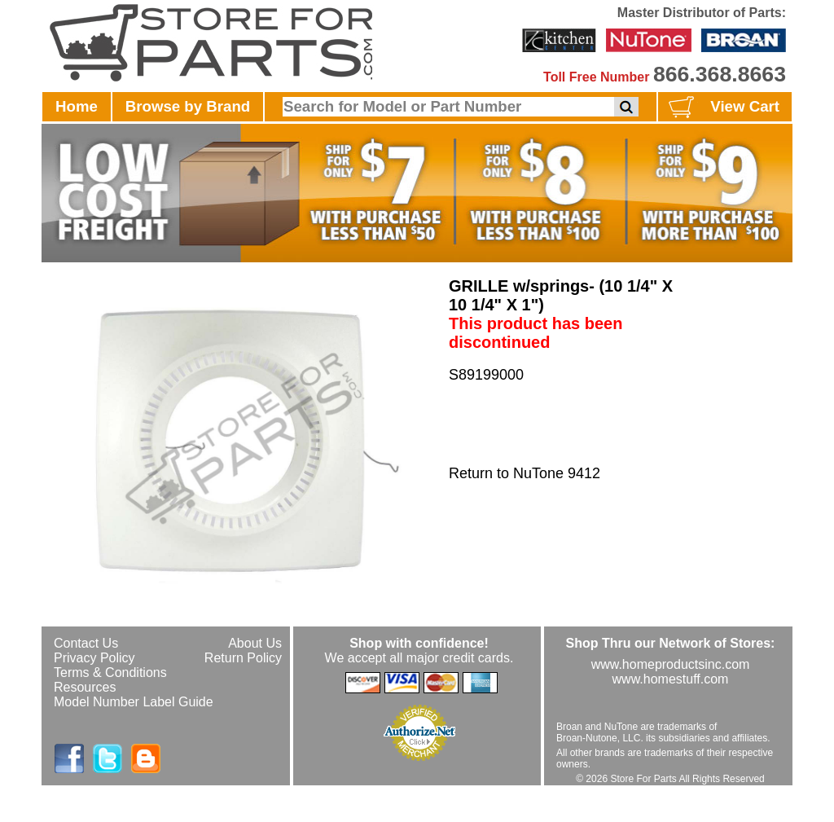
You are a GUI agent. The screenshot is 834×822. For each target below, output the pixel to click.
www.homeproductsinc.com (670, 664)
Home (76, 106)
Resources (85, 687)
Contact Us (86, 643)
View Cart (722, 107)
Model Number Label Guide (133, 702)
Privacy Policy (94, 658)
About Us (255, 643)
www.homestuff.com (670, 679)
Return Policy (243, 658)
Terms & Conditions (110, 672)
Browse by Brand (187, 106)
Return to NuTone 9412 (524, 473)
